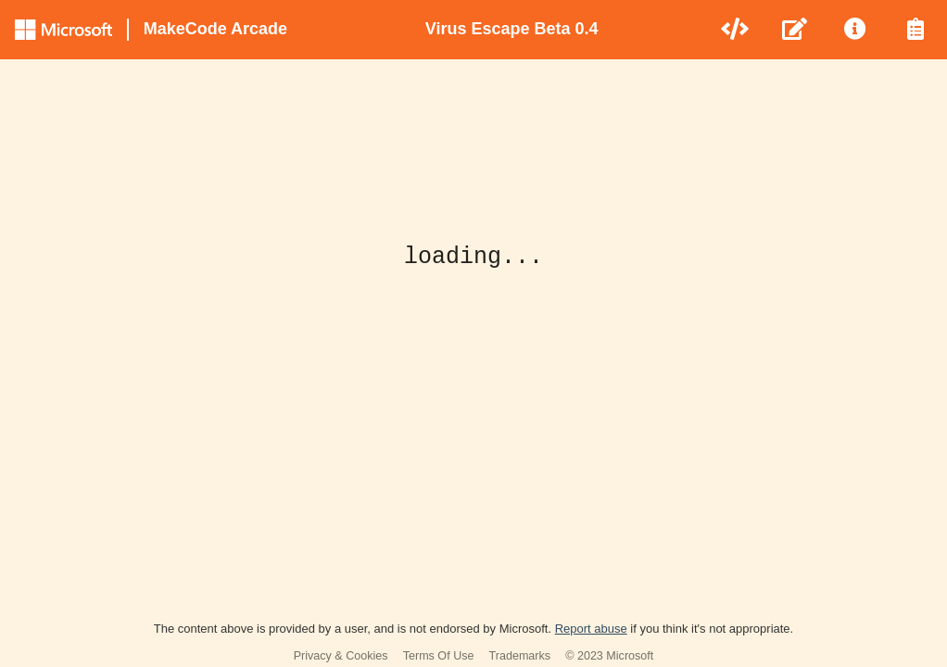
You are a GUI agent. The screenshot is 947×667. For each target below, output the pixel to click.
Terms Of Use (438, 655)
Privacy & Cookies (341, 655)
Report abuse (591, 629)
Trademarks (520, 655)
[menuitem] (736, 29)
